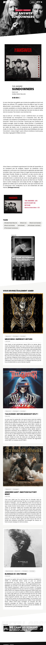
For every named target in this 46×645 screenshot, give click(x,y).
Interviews (22, 336)
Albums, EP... (19, 10)
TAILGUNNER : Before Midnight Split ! (21, 414)
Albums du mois (9, 571)
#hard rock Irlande (9, 225)
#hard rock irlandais (35, 223)
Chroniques (27, 10)
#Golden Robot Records (10, 223)
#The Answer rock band (34, 225)
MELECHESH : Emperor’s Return (18, 339)
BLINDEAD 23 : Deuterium (15, 574)
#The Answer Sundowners (11, 228)
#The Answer (21, 225)
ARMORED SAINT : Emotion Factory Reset (21, 493)
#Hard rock (23, 223)
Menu (33, 2)
